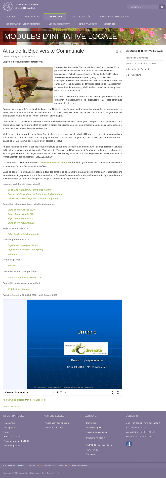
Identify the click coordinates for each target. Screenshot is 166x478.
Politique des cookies (96, 432)
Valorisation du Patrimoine (138, 69)
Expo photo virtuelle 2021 (21, 214)
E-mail (120, 51)
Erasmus (90, 454)
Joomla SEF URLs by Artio (11, 406)
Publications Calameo (19, 289)
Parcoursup (9, 423)
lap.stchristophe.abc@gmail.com (25, 277)
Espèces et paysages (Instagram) (25, 249)
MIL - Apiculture (133, 75)
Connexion (91, 423)
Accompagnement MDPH (16, 441)
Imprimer (116, 51)
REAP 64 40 (92, 450)
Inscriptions (9, 427)
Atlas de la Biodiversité (137, 57)
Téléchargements (12, 445)
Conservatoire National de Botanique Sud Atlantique (35, 194)
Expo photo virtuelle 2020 (21, 209)
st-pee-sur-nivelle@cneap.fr (146, 423)
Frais (6, 432)
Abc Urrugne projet (13, 400)
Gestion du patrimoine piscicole (141, 63)
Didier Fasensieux (36, 400)
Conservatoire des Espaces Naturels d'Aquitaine (33, 198)
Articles (12, 265)
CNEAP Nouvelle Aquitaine (99, 445)
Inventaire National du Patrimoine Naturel (29, 190)
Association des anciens (57, 423)
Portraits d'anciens (54, 427)
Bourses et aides (12, 436)
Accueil (21, 465)
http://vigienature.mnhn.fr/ (56, 162)
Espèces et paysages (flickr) (23, 245)
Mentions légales (94, 427)
